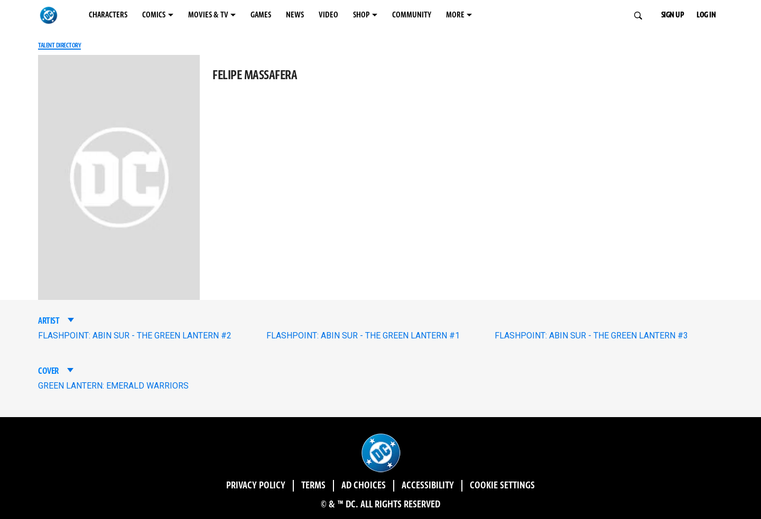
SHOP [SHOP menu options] (361, 15)
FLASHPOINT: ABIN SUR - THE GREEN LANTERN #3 (591, 336)
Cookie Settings (502, 486)
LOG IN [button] (706, 15)
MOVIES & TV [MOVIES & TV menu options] (208, 15)
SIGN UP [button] (672, 15)
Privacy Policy (255, 486)
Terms (313, 486)
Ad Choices (363, 486)
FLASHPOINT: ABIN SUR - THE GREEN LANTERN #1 (363, 336)
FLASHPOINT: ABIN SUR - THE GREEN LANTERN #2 (134, 336)
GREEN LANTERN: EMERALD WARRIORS (113, 386)
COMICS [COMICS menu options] (153, 15)
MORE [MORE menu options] (455, 15)
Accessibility (428, 486)
